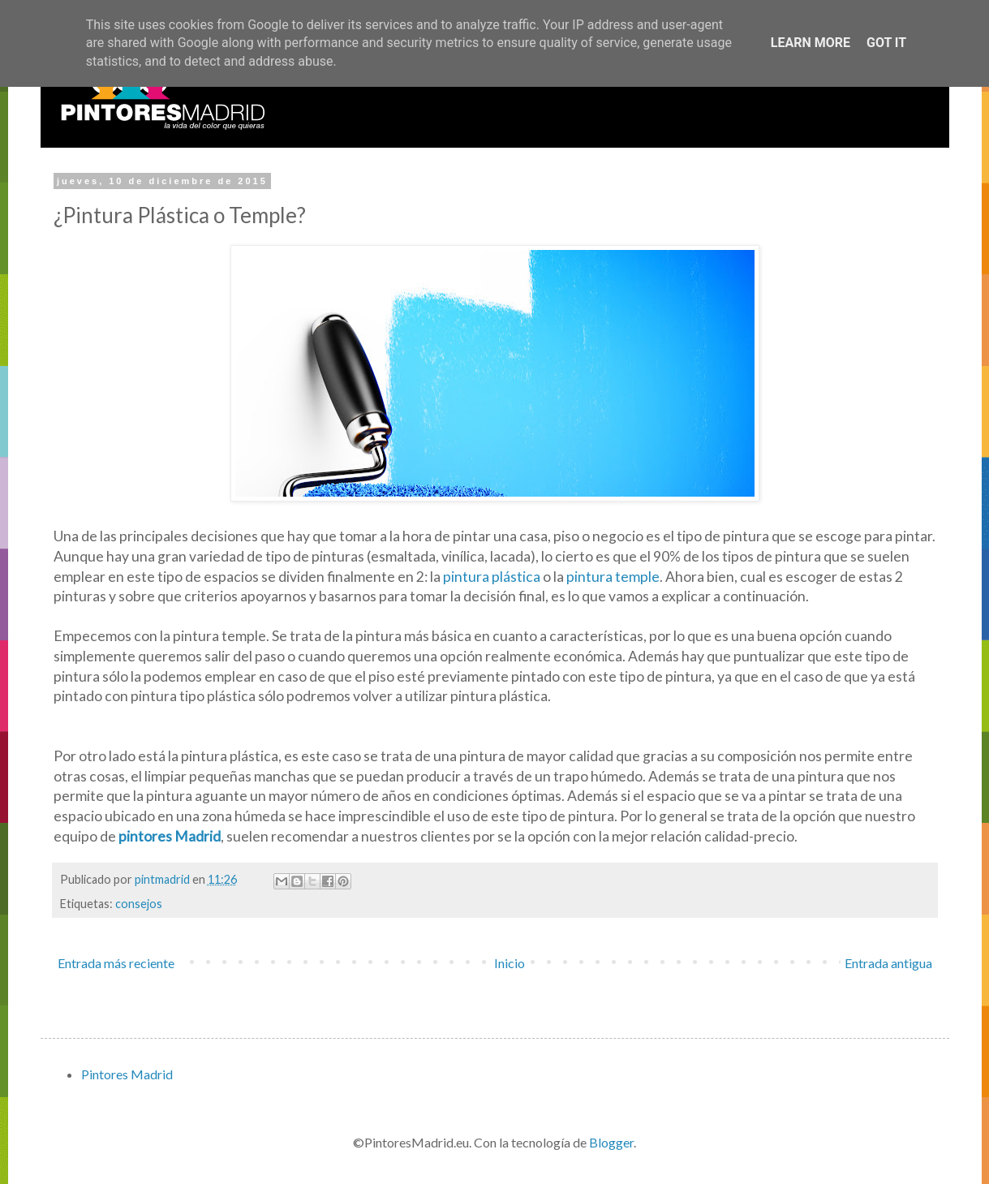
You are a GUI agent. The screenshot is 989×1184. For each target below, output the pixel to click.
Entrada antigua (888, 963)
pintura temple (613, 576)
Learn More (810, 42)
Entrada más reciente (116, 963)
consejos (138, 904)
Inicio (509, 963)
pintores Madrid (169, 836)
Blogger (611, 1142)
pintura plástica (491, 576)
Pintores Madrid (127, 1074)
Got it (886, 42)
